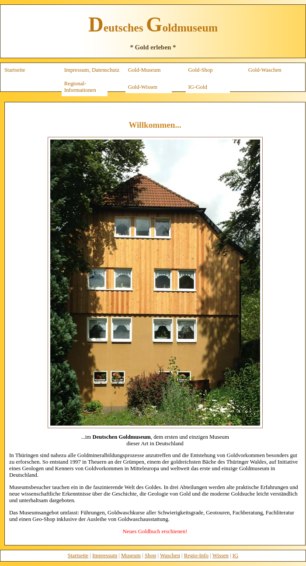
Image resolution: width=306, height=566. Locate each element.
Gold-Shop (200, 70)
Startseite (14, 70)
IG (236, 555)
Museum (131, 555)
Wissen (220, 555)
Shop (150, 555)
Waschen (170, 555)
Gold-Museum (144, 70)
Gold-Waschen (265, 70)
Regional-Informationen (80, 86)
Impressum (104, 555)
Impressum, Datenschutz (92, 70)
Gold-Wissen (142, 87)
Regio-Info (196, 555)
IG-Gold (197, 87)
